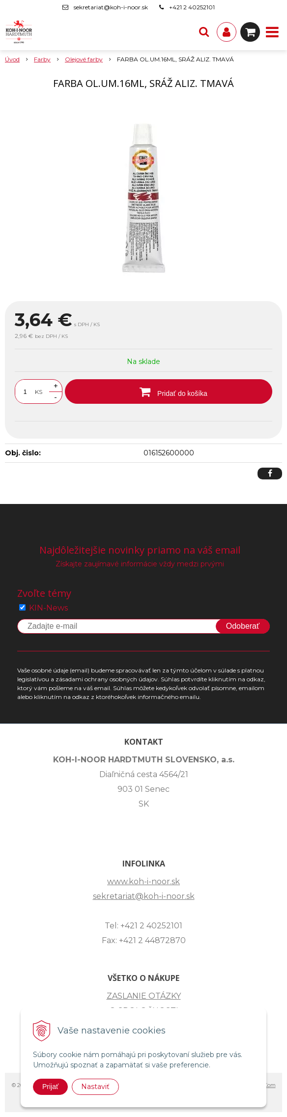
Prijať (50, 1086)
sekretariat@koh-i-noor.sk (111, 7)
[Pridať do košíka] (168, 391)
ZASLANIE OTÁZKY (144, 996)
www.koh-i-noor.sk (143, 881)
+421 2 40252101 (192, 7)
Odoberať (242, 626)
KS (38, 391)
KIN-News (48, 608)
